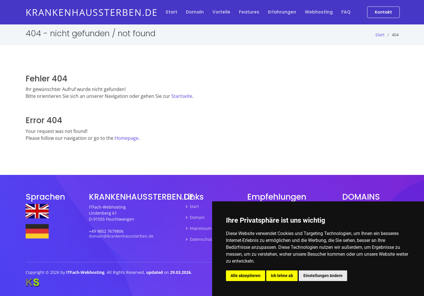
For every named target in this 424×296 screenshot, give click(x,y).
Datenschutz (202, 239)
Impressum (201, 228)
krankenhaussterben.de (92, 12)
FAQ (346, 12)
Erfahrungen (282, 12)
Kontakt (383, 12)
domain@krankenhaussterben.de (121, 236)
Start (171, 12)
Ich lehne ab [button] (282, 275)
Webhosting (319, 12)
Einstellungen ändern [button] (323, 275)
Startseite (181, 96)
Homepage (126, 138)
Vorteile (221, 12)
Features (249, 12)
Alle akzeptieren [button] (246, 275)
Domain (195, 12)
